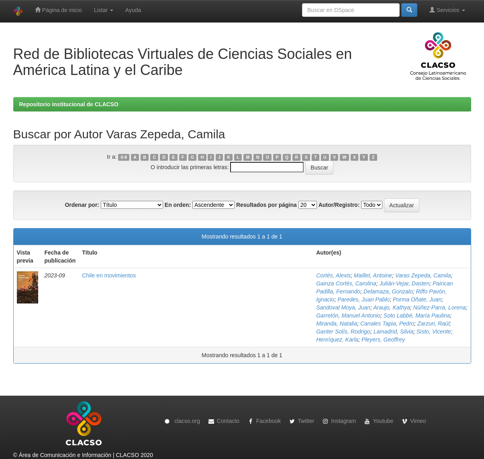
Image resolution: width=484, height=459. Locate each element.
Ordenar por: (82, 205)
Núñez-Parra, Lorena (439, 307)
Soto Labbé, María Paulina (417, 315)
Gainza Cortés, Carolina (346, 283)
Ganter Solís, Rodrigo (343, 331)
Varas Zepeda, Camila (423, 275)
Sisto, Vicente (434, 331)
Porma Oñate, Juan (417, 299)
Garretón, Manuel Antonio (348, 315)
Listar (103, 10)
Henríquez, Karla (337, 339)
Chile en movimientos (109, 275)
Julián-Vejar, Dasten (404, 283)
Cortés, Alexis (333, 275)
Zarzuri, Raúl (433, 323)
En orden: (178, 205)
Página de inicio (58, 9)
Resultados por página (266, 205)
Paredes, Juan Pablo (363, 299)
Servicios (447, 9)
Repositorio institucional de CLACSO (68, 104)
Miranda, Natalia (336, 323)
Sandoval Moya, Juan (343, 307)
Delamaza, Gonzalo (388, 291)
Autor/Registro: (339, 205)
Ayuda (133, 10)
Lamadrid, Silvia (394, 331)
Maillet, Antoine (373, 275)
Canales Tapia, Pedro (387, 323)
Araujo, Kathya (391, 307)
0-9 (124, 157)
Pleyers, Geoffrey (383, 339)
